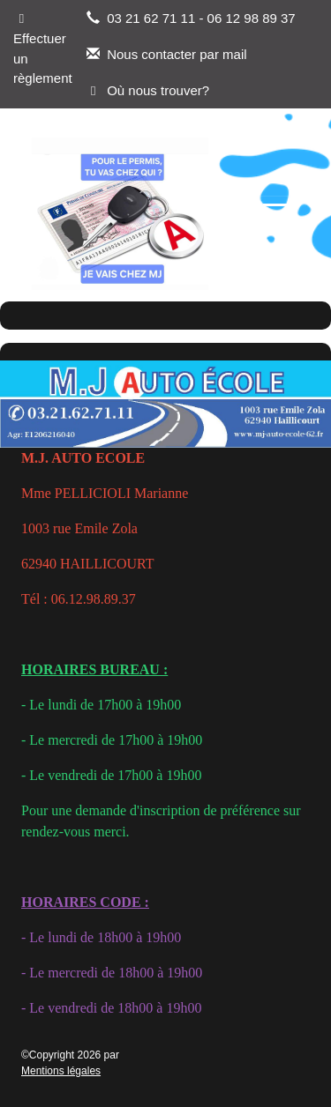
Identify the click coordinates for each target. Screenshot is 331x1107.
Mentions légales (61, 1071)
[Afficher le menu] (275, 214)
